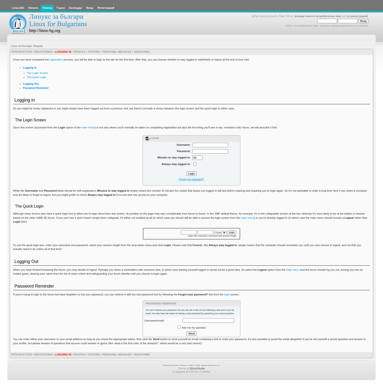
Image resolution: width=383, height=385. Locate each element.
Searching (142, 51)
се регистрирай (357, 16)
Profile (79, 51)
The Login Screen (37, 73)
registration (56, 59)
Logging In (30, 67)
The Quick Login (36, 77)
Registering (43, 51)
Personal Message (116, 51)
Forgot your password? (191, 179)
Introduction (21, 51)
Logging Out (31, 83)
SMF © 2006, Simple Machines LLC (204, 365)
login (227, 294)
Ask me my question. (192, 327)
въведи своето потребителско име (318, 16)
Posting (94, 51)
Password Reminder (36, 87)
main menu (88, 127)
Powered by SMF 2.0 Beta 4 (175, 365)
